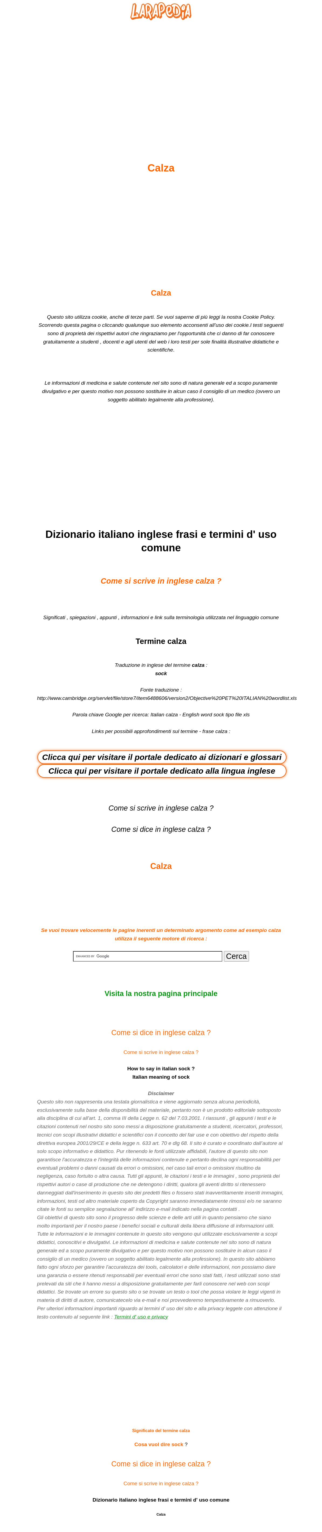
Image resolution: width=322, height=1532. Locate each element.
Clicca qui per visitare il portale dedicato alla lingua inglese (162, 770)
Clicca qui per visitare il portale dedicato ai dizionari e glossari (162, 757)
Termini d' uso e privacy (141, 1317)
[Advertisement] (161, 78)
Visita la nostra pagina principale (161, 994)
